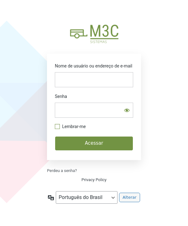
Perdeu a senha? (62, 170)
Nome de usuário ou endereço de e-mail (93, 65)
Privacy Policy (94, 179)
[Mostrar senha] (127, 110)
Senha (61, 96)
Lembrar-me (74, 126)
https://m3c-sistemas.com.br (94, 33)
